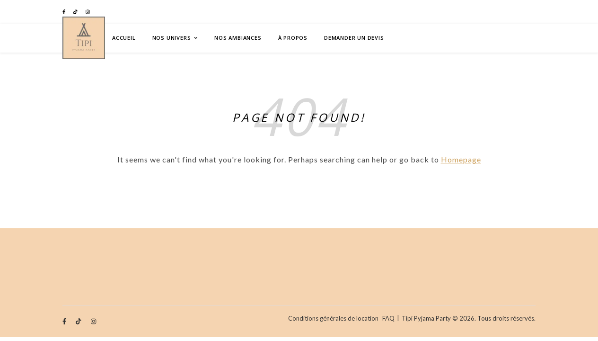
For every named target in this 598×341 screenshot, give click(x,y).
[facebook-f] (64, 12)
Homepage (461, 159)
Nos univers (171, 37)
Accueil (124, 37)
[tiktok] (76, 12)
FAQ (388, 318)
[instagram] (88, 12)
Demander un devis (354, 37)
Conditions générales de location (333, 318)
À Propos (293, 37)
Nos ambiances (237, 37)
